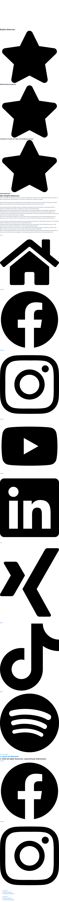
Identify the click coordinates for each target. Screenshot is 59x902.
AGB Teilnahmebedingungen (9, 893)
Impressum (5, 890)
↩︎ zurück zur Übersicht (10, 756)
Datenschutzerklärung (7, 892)
